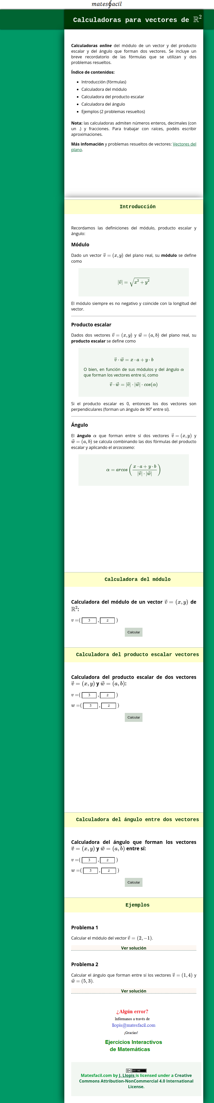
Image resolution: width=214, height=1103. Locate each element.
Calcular (133, 632)
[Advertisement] (134, 180)
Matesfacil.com (97, 1075)
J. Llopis (127, 1075)
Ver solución (133, 948)
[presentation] (197, 18)
